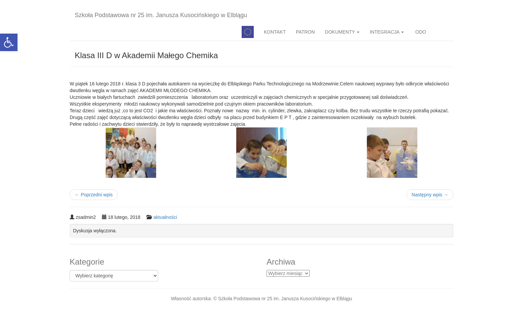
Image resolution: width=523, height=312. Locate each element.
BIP (442, 32)
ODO (420, 32)
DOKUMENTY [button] (342, 32)
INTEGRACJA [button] (387, 32)
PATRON (305, 32)
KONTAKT (275, 32)
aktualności (165, 217)
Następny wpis (430, 194)
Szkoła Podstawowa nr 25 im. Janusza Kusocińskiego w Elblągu (161, 15)
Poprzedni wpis (94, 194)
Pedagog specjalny (248, 32)
